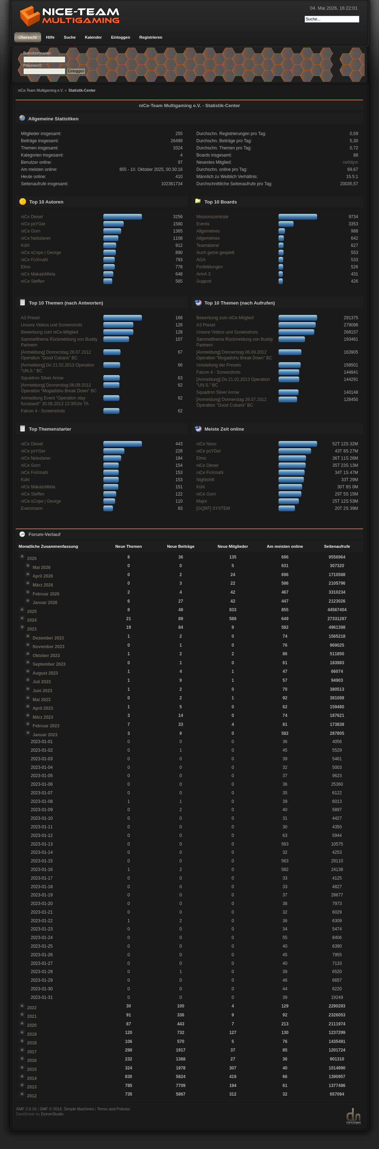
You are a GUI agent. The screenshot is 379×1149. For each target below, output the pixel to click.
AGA (200, 259)
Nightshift (205, 479)
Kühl (25, 245)
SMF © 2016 (51, 1109)
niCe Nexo (206, 443)
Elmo (25, 266)
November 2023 (48, 646)
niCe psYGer (33, 223)
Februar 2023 (46, 725)
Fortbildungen (209, 266)
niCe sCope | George (41, 252)
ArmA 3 (203, 274)
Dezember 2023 (48, 638)
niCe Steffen (32, 281)
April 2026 (43, 576)
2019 (32, 1034)
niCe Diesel (32, 216)
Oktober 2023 (46, 655)
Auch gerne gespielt (215, 252)
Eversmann (32, 508)
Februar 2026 (46, 594)
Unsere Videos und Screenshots (51, 324)
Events (203, 223)
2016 (32, 1060)
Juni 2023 (42, 690)
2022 (32, 1007)
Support (203, 281)
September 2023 (49, 664)
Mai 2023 (41, 699)
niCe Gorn (30, 231)
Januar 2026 (45, 602)
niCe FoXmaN (34, 259)
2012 (32, 1095)
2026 (32, 558)
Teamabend (207, 245)
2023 (32, 629)
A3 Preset (30, 317)
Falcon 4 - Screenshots (43, 410)
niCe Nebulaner (35, 238)
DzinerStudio (52, 1114)
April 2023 (43, 708)
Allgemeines (208, 231)
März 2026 (43, 585)
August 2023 (45, 673)
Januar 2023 (45, 734)
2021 (32, 1016)
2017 (32, 1051)
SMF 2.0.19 (26, 1109)
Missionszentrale (212, 216)
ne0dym (350, 162)
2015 (32, 1069)
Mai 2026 (41, 567)
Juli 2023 (42, 681)
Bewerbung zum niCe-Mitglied (49, 332)
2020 (32, 1025)
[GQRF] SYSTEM (213, 508)
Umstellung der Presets (218, 365)
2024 (32, 620)
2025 (32, 611)
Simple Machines (79, 1109)
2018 (32, 1042)
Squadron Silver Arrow (42, 377)
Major (201, 501)
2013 (32, 1087)
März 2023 (43, 717)
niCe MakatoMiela (38, 274)
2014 (32, 1078)
